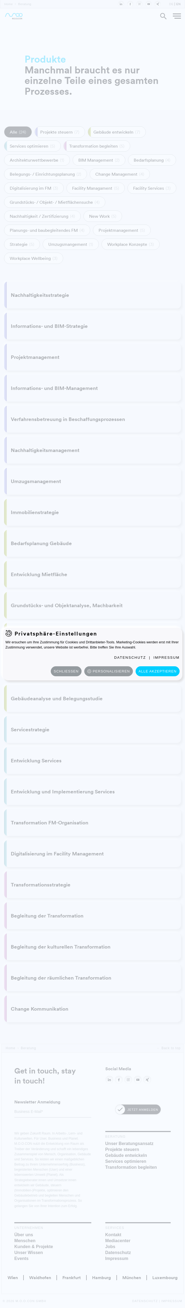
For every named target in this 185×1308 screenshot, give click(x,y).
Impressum (166, 657)
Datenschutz (130, 657)
